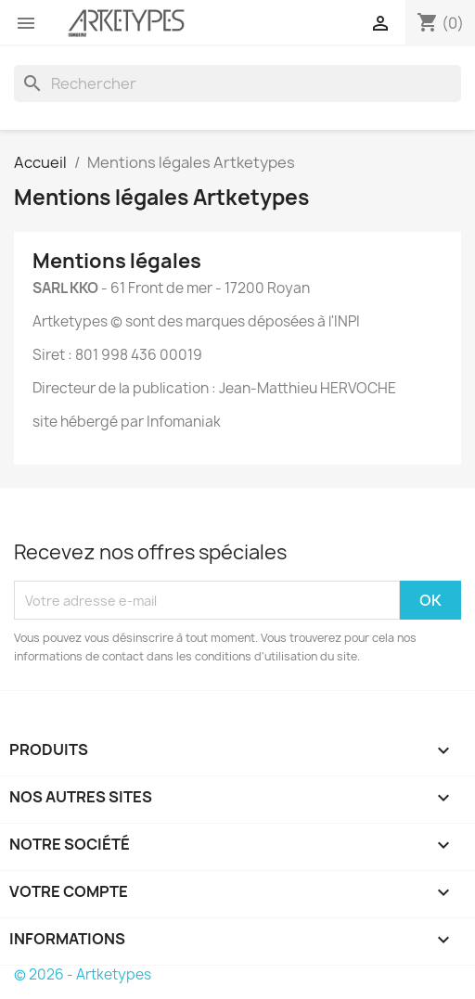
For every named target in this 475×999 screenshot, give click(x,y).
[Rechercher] (237, 83)
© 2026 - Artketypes (82, 974)
